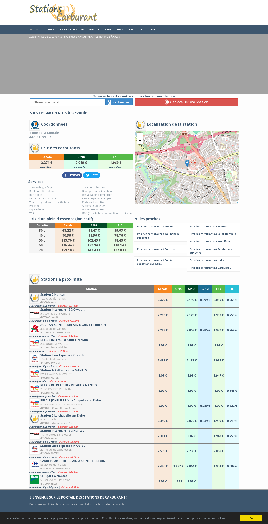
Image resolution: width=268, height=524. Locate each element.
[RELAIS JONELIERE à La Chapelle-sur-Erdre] (91, 405)
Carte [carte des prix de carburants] (50, 29)
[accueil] (63, 12)
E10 (143, 29)
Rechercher (119, 102)
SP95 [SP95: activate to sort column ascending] (178, 289)
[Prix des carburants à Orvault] (160, 226)
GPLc (132, 29)
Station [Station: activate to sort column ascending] (91, 289)
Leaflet (235, 202)
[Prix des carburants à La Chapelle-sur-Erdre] (160, 236)
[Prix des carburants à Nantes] (213, 226)
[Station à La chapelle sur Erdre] (91, 420)
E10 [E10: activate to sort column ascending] (218, 289)
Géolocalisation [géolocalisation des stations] (72, 29)
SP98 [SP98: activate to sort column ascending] (191, 289)
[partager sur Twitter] (91, 175)
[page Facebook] (161, 27)
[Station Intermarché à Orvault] (91, 315)
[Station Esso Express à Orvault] (91, 360)
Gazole (94, 29)
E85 (153, 29)
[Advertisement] (134, 66)
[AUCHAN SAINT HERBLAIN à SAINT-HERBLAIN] (91, 330)
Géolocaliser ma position (186, 102)
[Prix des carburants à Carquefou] (213, 268)
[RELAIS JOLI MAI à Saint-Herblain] (91, 345)
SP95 (108, 29)
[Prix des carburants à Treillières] (213, 241)
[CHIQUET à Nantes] (91, 481)
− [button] (140, 141)
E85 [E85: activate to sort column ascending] (231, 289)
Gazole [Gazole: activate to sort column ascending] (163, 289)
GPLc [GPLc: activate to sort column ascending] (205, 289)
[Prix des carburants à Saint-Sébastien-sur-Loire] (160, 262)
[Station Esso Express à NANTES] (91, 451)
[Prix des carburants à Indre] (213, 260)
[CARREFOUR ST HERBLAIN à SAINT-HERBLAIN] (91, 466)
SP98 (120, 29)
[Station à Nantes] (91, 300)
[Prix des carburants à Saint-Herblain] (213, 234)
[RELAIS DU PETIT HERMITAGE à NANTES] (91, 390)
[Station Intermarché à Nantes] (91, 436)
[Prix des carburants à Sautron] (160, 249)
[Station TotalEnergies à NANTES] (91, 375)
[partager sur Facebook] (72, 175)
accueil (34, 29)
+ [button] (140, 135)
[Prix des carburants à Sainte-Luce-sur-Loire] (213, 251)
